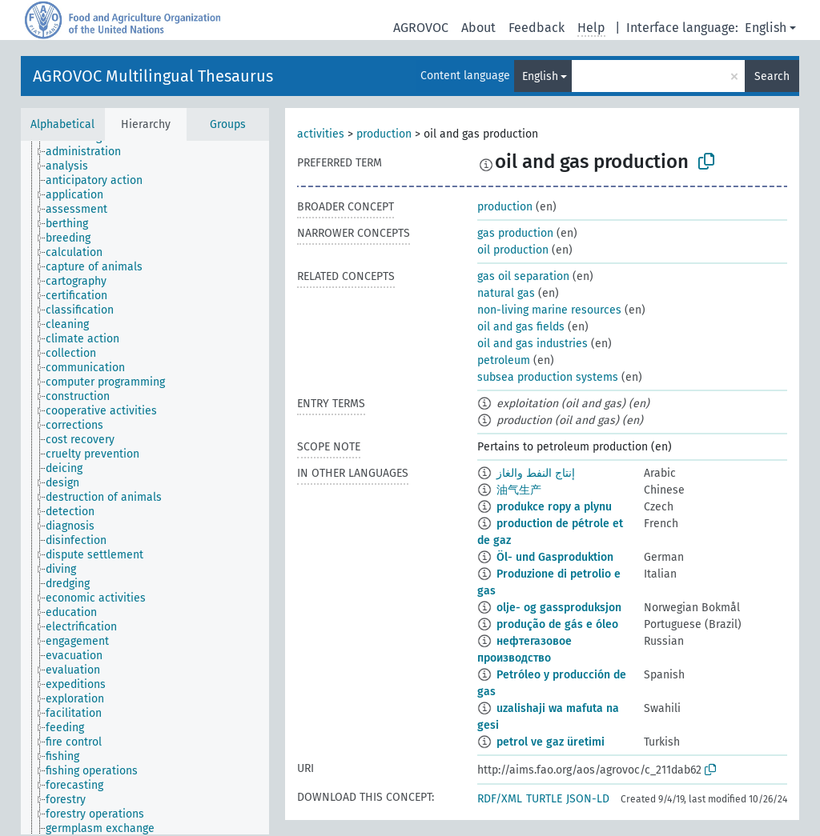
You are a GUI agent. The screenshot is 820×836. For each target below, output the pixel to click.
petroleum (503, 360)
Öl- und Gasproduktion (554, 557)
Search (772, 76)
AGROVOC (420, 27)
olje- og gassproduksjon (558, 607)
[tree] (145, 487)
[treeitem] (90, 152)
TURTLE (544, 799)
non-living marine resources (549, 310)
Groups (228, 124)
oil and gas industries (532, 343)
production (384, 134)
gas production (515, 233)
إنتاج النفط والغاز (535, 473)
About (478, 27)
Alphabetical (62, 124)
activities (320, 134)
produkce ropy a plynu (554, 507)
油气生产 (518, 490)
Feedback (536, 27)
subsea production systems (547, 377)
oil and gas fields (521, 327)
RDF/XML (499, 799)
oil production (513, 250)
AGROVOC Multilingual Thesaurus (153, 76)
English (765, 27)
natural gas (506, 293)
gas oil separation (523, 276)
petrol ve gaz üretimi (550, 742)
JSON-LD (587, 799)
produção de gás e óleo (557, 624)
